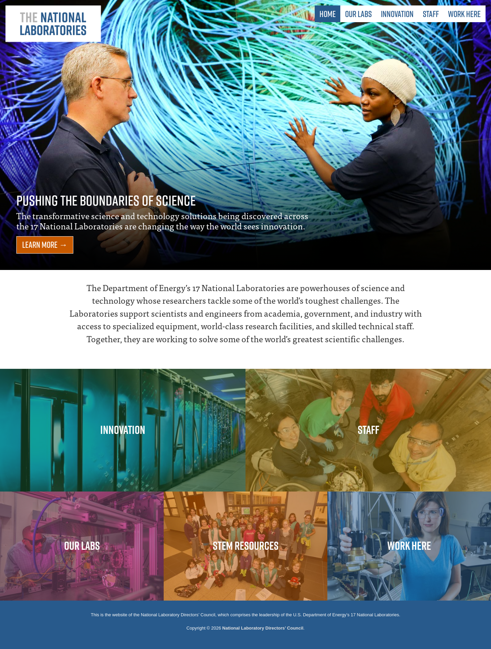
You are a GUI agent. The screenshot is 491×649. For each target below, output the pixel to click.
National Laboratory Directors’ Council (262, 628)
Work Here (464, 14)
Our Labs (358, 14)
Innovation (397, 14)
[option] (245, 135)
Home (327, 14)
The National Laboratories (53, 23)
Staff (431, 14)
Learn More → (45, 245)
